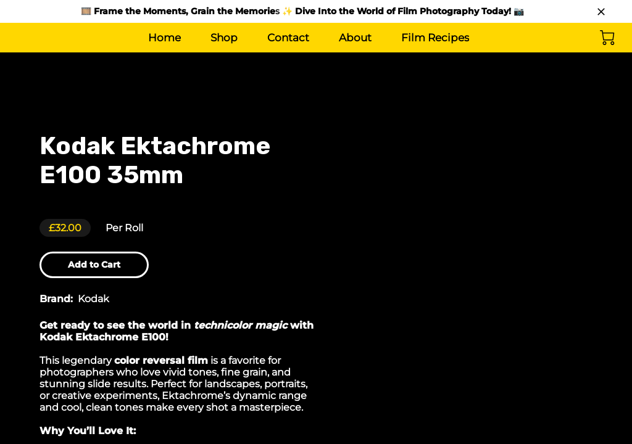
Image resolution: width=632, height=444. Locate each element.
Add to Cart (100, 266)
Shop (224, 37)
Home (164, 37)
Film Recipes (435, 37)
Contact (288, 37)
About (355, 37)
